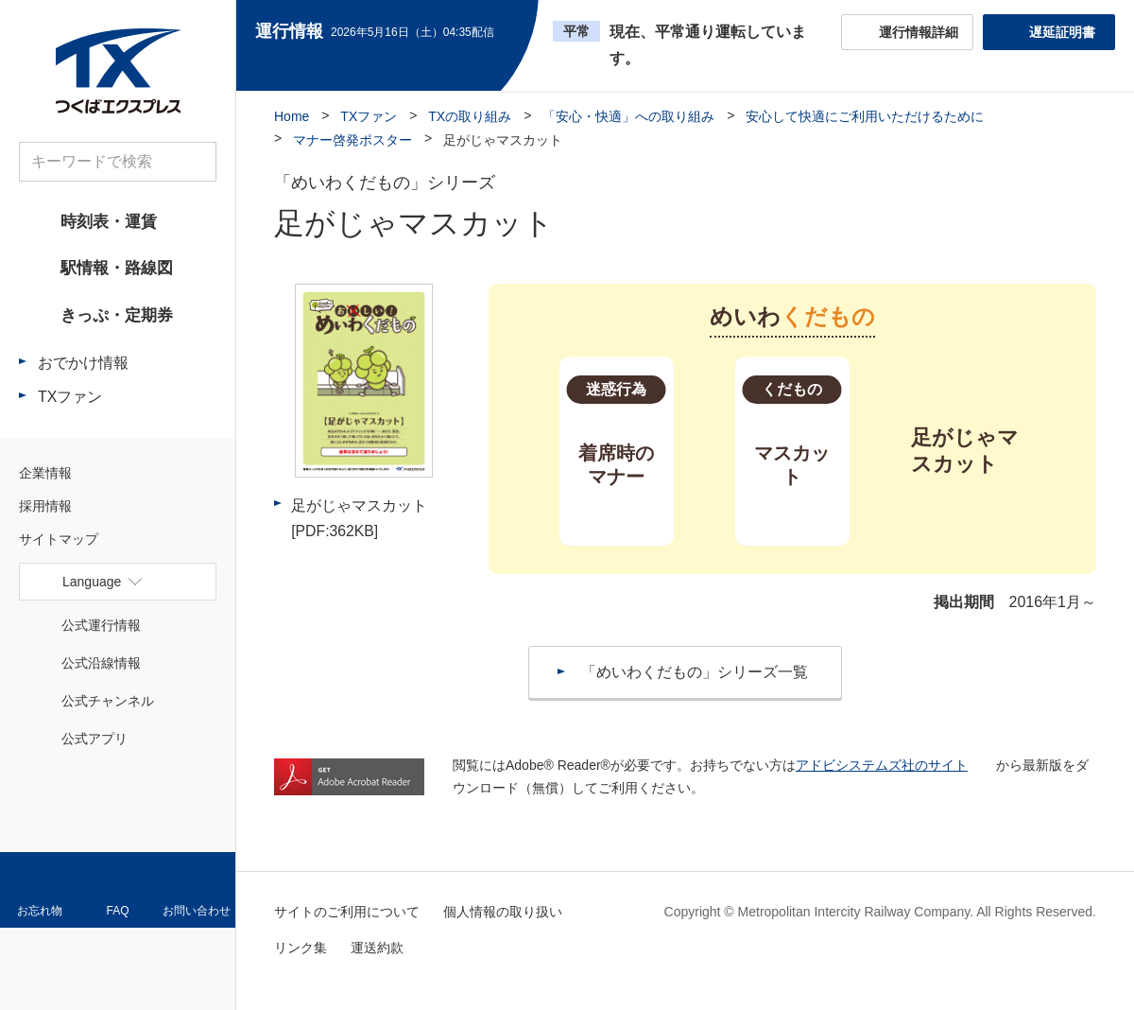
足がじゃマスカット (359, 518)
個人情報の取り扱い (502, 911)
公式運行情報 (101, 629)
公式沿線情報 (101, 667)
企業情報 (45, 477)
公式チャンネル (107, 705)
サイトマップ (58, 543)
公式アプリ (94, 743)
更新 (511, 32)
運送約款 (377, 947)
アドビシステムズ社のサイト (882, 765)
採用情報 (45, 510)
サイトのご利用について (347, 911)
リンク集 (300, 947)
